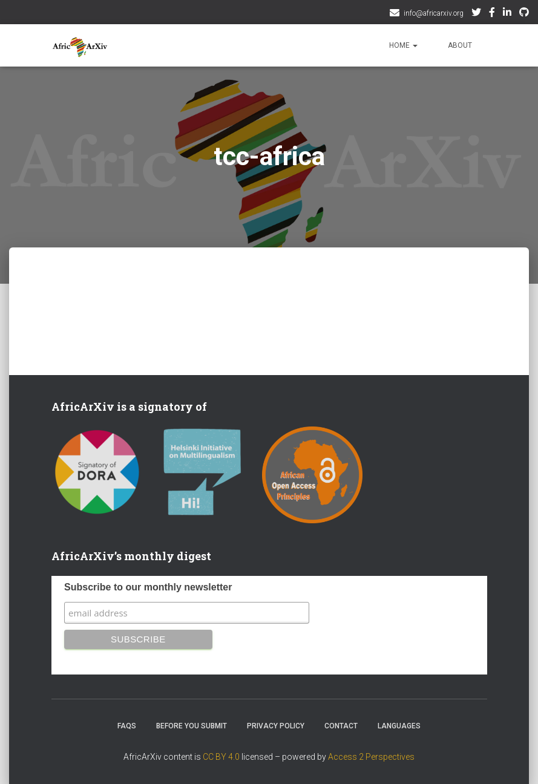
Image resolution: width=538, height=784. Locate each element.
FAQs (126, 726)
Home (403, 45)
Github (524, 14)
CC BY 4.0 (221, 757)
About (460, 45)
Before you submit (191, 726)
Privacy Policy (275, 726)
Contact (341, 726)
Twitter (476, 14)
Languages (399, 726)
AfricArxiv (507, 14)
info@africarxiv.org (434, 13)
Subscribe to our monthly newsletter (148, 587)
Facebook (492, 14)
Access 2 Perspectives (371, 757)
